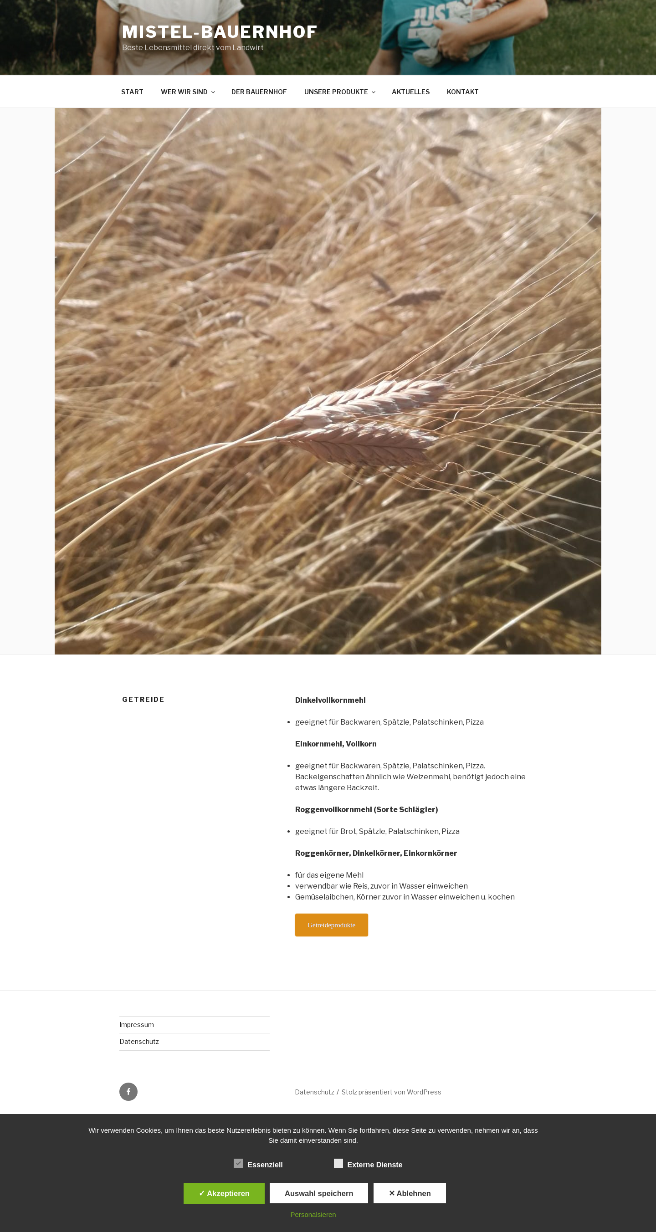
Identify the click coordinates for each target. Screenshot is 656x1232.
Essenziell (258, 1163)
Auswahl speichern (319, 1193)
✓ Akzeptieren (224, 1193)
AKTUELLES (411, 92)
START (132, 92)
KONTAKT (463, 92)
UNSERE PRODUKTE (340, 92)
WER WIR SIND (188, 92)
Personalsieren (313, 1214)
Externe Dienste (368, 1163)
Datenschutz (139, 1041)
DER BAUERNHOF (259, 92)
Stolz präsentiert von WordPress (391, 1092)
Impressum (136, 1024)
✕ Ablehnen (410, 1193)
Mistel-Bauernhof (220, 32)
